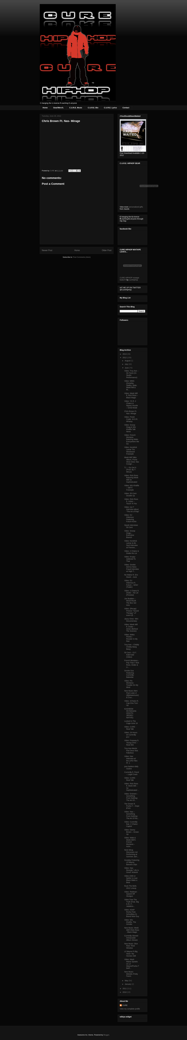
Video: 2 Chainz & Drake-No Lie (131, 552)
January (128, 984)
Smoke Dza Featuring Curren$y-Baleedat (129, 674)
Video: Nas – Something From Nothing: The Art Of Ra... (131, 815)
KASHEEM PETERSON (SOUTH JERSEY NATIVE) (130, 713)
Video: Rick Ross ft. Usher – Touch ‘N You (131, 501)
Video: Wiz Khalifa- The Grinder (130, 922)
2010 (125, 992)
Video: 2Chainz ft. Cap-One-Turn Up (131, 703)
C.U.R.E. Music (75, 108)
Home (45, 108)
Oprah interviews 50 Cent (131, 526)
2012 (125, 358)
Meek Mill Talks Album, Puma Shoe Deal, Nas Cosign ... (131, 460)
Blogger (106, 1035)
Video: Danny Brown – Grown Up (131, 832)
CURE (125, 1005)
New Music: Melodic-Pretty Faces (131, 974)
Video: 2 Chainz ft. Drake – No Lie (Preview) (131, 593)
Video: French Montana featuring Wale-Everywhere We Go (131, 439)
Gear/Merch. (58, 108)
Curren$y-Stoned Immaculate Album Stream (131, 938)
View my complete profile (130, 1009)
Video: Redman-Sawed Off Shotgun (130, 894)
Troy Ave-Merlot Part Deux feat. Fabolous (131, 750)
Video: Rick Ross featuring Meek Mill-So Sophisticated (131, 478)
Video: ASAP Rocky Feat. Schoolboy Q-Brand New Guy (131, 913)
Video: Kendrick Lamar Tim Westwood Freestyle (130, 450)
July (126, 364)
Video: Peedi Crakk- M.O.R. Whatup (131, 419)
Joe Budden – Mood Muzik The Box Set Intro (130, 602)
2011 (125, 988)
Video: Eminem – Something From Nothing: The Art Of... (131, 797)
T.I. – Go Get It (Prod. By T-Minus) (130, 469)
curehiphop (133, 280)
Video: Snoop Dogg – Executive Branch (129, 534)
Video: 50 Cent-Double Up (130, 494)
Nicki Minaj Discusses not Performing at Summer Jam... (131, 853)
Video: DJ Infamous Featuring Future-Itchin (130, 518)
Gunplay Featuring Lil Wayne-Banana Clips (131, 862)
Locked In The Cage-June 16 (131, 722)
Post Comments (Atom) (82, 257)
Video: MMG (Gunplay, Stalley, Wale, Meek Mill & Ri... (130, 385)
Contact (125, 108)
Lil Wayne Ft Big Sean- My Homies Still (130, 953)
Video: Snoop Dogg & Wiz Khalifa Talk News (130, 428)
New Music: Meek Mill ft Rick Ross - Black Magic (131, 930)
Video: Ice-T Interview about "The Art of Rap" (131, 509)
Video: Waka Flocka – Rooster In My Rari (131, 638)
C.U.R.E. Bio (93, 108)
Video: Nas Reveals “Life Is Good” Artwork (131, 870)
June (127, 368)
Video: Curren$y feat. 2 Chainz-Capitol (131, 824)
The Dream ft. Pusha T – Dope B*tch (131, 806)
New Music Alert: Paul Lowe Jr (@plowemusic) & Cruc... (131, 694)
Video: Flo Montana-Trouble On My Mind (131, 684)
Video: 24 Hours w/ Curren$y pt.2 (130, 734)
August (128, 361)
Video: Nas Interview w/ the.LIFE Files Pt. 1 (130, 759)
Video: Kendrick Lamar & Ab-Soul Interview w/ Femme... (131, 544)
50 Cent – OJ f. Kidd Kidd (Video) (130, 655)
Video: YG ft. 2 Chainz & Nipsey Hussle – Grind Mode (131, 404)
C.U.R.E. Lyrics (110, 108)
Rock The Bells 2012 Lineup (130, 887)
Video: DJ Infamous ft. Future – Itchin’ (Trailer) (131, 583)
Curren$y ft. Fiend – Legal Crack (131, 773)
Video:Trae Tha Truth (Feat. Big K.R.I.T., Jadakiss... (131, 903)
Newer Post (47, 250)
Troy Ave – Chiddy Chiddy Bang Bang (131, 647)
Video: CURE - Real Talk (130, 728)
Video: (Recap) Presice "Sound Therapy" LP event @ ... (131, 612)
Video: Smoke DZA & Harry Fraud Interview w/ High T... (131, 568)
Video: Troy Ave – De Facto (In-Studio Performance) (131, 374)
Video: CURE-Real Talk (130, 779)
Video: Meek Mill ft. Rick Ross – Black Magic (131, 395)
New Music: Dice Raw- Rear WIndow (131, 946)
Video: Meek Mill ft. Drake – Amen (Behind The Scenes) (131, 627)
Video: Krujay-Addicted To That (130, 559)
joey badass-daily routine (131, 767)
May (127, 981)
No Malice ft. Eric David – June (131, 576)
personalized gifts (136, 207)
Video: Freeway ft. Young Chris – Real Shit (131, 742)
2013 (125, 354)
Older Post (106, 250)
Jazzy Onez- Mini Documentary (131, 620)
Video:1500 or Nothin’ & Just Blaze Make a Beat (130, 879)
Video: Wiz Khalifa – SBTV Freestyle (131, 487)
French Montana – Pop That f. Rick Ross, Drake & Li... (131, 663)
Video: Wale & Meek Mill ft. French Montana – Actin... (130, 842)
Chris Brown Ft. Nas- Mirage (130, 412)
